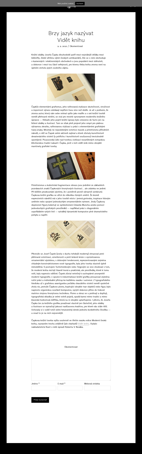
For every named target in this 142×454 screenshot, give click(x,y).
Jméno (35, 384)
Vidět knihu (83, 323)
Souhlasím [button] (79, 3)
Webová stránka (92, 384)
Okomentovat (76, 46)
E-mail (61, 384)
